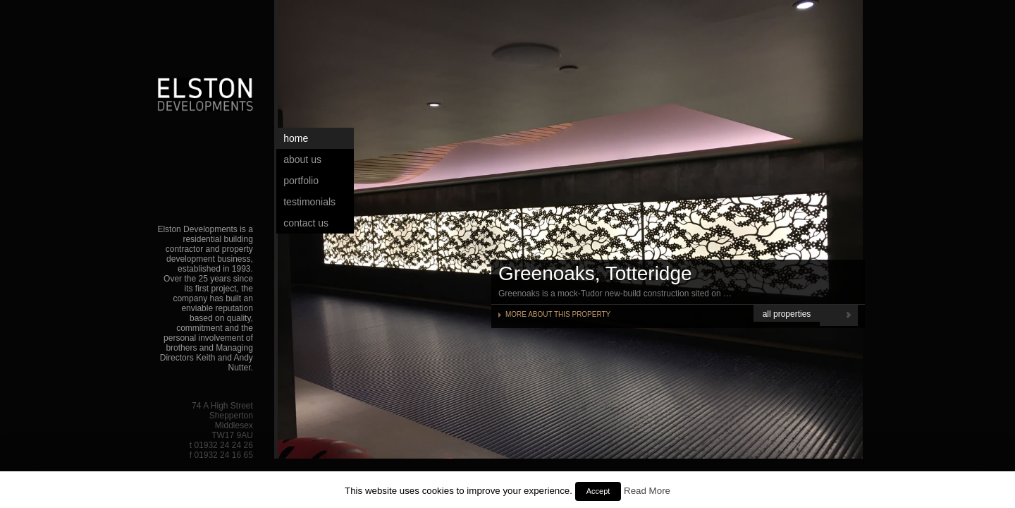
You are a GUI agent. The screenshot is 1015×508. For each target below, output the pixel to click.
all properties (787, 314)
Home (295, 138)
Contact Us (305, 223)
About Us (302, 159)
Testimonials (309, 201)
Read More (647, 490)
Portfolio (301, 180)
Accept (598, 491)
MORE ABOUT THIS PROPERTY (557, 314)
